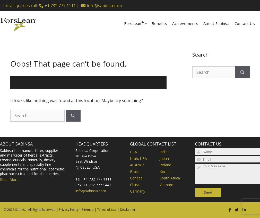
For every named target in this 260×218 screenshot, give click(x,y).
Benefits (159, 23)
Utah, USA (138, 158)
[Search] (73, 116)
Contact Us (245, 23)
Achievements (185, 23)
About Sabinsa (216, 23)
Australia (137, 164)
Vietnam (166, 184)
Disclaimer (127, 209)
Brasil (134, 171)
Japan (164, 158)
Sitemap (88, 209)
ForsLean (138, 23)
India (164, 151)
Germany (137, 191)
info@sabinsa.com (104, 5)
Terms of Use (107, 209)
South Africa (170, 178)
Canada (136, 178)
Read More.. (10, 179)
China (134, 184)
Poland (165, 164)
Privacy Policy (69, 209)
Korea (165, 171)
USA (133, 151)
